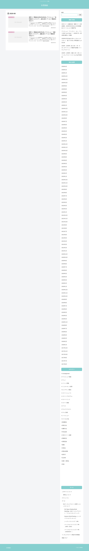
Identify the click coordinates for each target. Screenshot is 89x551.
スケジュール (65, 498)
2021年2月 (64, 247)
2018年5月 (64, 335)
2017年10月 (64, 354)
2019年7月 (64, 306)
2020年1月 (64, 286)
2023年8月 (64, 157)
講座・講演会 (65, 461)
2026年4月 (64, 66)
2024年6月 (64, 124)
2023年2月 (64, 173)
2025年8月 (64, 89)
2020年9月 (64, 260)
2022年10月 (64, 186)
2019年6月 (64, 309)
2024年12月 (64, 108)
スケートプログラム (67, 396)
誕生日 (64, 454)
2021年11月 (64, 218)
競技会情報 (65, 451)
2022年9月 (64, 189)
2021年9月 (64, 225)
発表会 (64, 448)
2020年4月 (64, 276)
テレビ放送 (65, 412)
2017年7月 (64, 361)
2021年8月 (64, 228)
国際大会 (64, 428)
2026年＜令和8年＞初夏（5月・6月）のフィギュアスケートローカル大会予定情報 (72, 55)
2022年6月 (64, 199)
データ (64, 406)
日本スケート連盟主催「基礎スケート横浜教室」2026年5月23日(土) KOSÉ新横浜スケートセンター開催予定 (72, 26)
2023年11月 (64, 147)
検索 (62, 12)
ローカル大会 (65, 419)
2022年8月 (64, 192)
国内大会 (64, 425)
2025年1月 (64, 105)
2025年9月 (64, 86)
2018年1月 (64, 344)
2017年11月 (64, 351)
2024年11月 (64, 111)
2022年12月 (64, 179)
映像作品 (64, 438)
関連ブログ (64, 538)
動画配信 (64, 422)
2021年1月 (64, 250)
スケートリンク (66, 399)
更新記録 (64, 441)
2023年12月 (64, 144)
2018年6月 (64, 331)
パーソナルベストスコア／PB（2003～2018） (71, 525)
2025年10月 (64, 82)
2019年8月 (64, 302)
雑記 (63, 464)
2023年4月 (64, 166)
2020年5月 (64, 273)
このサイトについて (67, 491)
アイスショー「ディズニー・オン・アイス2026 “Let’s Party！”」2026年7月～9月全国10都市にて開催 (72, 33)
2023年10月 (64, 150)
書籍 (63, 444)
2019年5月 (64, 312)
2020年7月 (64, 267)
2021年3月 (64, 244)
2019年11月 (64, 293)
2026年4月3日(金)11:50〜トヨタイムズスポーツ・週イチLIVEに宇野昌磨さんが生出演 (72, 40)
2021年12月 (64, 215)
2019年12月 (64, 289)
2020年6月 (64, 270)
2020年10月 (64, 257)
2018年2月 (64, 341)
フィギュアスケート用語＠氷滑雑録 (71, 534)
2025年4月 (64, 95)
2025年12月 (64, 76)
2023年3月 (64, 170)
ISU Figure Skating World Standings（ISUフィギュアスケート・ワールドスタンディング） (72, 511)
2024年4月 (64, 131)
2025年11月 (64, 79)
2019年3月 (64, 318)
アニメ (64, 380)
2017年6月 (64, 364)
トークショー (65, 415)
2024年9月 (64, 118)
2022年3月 (64, 208)
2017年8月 (64, 357)
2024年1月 (64, 140)
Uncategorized (65, 373)
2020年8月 (64, 263)
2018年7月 (64, 328)
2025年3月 (64, 98)
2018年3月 (64, 338)
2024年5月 (64, 128)
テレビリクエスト (66, 409)
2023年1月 (64, 176)
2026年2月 (64, 69)
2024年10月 (64, 115)
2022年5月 (64, 202)
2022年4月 (64, 205)
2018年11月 (64, 322)
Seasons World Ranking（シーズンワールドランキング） (72, 517)
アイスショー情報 (66, 376)
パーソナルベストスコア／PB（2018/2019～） (71, 530)
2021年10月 (64, 221)
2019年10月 (64, 296)
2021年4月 (64, 241)
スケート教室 (65, 402)
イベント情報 (65, 383)
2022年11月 (64, 183)
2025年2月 (64, 102)
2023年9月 (64, 153)
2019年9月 (64, 299)
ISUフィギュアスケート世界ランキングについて (72, 505)
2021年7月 (64, 231)
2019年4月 (64, 315)
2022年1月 (64, 212)
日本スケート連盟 (66, 435)
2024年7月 (64, 121)
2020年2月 (64, 283)
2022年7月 (64, 196)
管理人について (67, 494)
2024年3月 (64, 134)
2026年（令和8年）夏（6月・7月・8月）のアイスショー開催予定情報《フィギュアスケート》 (72, 47)
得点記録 (64, 431)
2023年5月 (64, 163)
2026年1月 (64, 73)
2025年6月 (64, 92)
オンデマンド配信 (66, 389)
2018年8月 (64, 325)
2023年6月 (64, 160)
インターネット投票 (67, 386)
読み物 (64, 457)
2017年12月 (64, 348)
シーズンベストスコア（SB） (71, 521)
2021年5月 (64, 238)
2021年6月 (64, 234)
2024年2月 (64, 137)
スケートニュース (66, 393)
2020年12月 (64, 254)
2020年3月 (64, 280)
